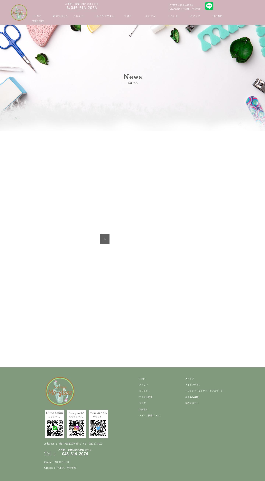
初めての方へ (60, 16)
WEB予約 (38, 21)
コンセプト (144, 391)
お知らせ (143, 409)
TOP (38, 16)
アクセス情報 (145, 397)
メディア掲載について (150, 416)
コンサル (150, 16)
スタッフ (195, 16)
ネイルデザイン (105, 16)
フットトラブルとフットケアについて (204, 391)
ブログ (128, 16)
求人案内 (218, 16)
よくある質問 (191, 397)
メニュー (143, 385)
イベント (173, 16)
